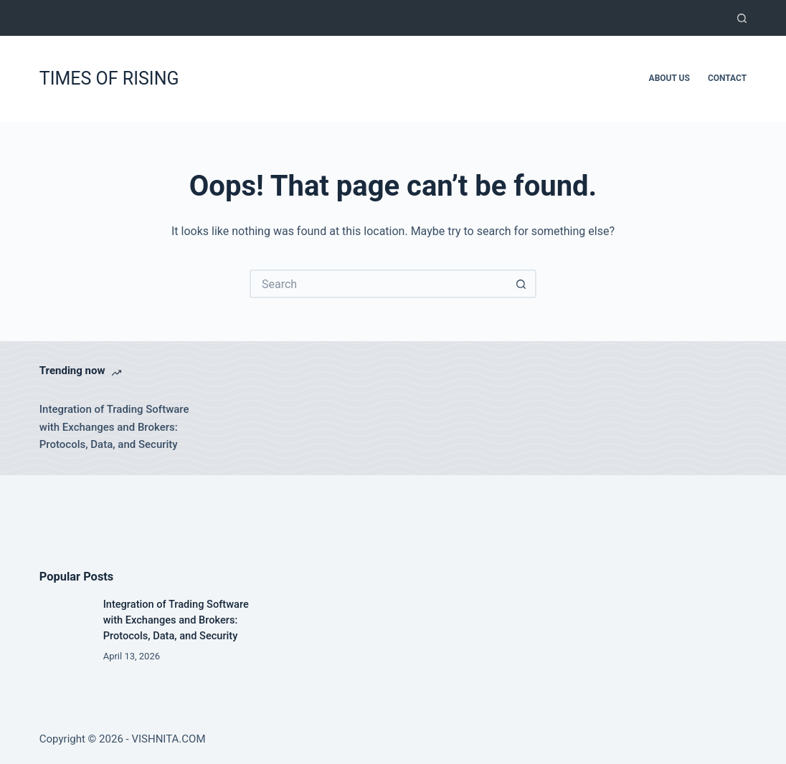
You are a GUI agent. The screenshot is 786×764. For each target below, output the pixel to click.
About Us (669, 78)
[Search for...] (379, 283)
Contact (727, 78)
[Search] (742, 18)
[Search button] (522, 283)
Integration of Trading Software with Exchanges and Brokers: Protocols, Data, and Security (114, 427)
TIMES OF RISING (109, 78)
